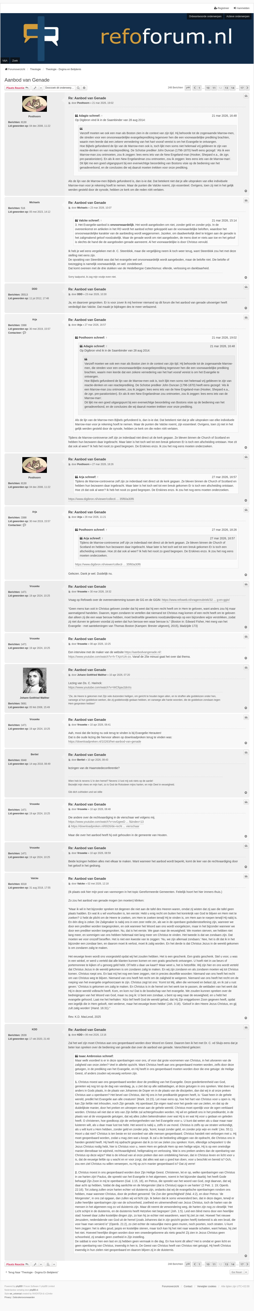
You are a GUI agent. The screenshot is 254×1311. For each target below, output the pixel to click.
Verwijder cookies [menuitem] (206, 1286)
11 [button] (214, 88)
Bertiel (34, 754)
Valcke (83, 220)
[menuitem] (8, 1297)
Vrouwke (34, 586)
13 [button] (226, 88)
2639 (24, 1035)
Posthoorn (34, 116)
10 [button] (207, 88)
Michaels (34, 202)
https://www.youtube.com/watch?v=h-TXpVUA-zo (99, 656)
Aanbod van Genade (27, 80)
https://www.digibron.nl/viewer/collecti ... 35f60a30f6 (101, 499)
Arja (34, 319)
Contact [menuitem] (188, 1286)
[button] (188, 87)
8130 (24, 122)
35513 (24, 294)
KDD (34, 1029)
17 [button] (242, 88)
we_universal (15, 1294)
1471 (24, 592)
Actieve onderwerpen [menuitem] (237, 16)
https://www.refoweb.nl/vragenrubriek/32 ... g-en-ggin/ (196, 599)
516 (23, 208)
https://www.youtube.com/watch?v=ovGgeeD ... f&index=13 (106, 821)
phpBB (19, 1286)
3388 (24, 325)
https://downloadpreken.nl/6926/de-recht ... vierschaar (105, 826)
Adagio (83, 115)
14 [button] (232, 88)
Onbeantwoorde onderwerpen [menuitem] (205, 16)
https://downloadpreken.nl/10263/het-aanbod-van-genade (104, 741)
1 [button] (199, 88)
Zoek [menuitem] (15, 60)
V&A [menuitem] (4, 60)
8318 (24, 884)
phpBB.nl (34, 1290)
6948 (24, 760)
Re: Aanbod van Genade (87, 98)
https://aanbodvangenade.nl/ (142, 652)
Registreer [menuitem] (221, 8)
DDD (34, 289)
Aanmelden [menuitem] (241, 8)
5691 (24, 703)
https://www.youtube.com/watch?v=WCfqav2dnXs (100, 687)
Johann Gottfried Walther (34, 697)
